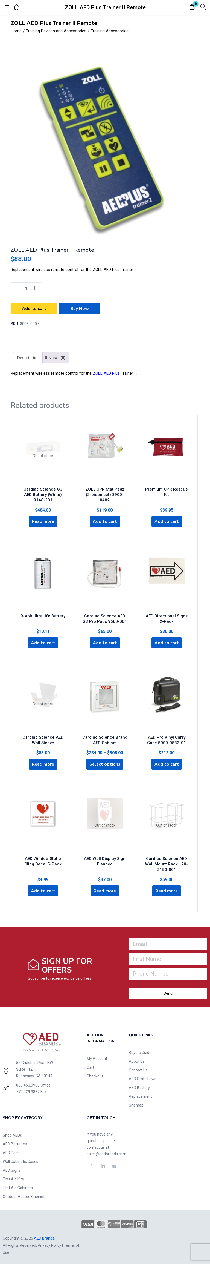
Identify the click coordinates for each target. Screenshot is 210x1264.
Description (28, 358)
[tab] (28, 357)
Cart (90, 1066)
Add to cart (34, 309)
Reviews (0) (55, 358)
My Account (97, 1057)
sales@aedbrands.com (106, 1152)
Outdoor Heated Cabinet (24, 1195)
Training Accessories (110, 30)
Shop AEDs (12, 1134)
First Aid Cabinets (18, 1186)
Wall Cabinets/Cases (20, 1160)
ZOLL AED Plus (106, 373)
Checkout (95, 1075)
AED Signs (12, 1169)
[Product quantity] (26, 288)
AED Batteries (15, 1142)
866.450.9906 (28, 1084)
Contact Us (138, 1069)
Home (16, 30)
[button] (192, 7)
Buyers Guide (140, 1051)
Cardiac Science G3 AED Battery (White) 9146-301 (43, 493)
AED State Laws (142, 1077)
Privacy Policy (49, 1244)
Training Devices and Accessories (56, 30)
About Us (137, 1060)
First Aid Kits (13, 1178)
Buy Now (79, 309)
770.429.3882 (28, 1090)
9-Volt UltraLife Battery (43, 614)
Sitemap (136, 1104)
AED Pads (11, 1151)
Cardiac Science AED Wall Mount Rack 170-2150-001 (166, 862)
